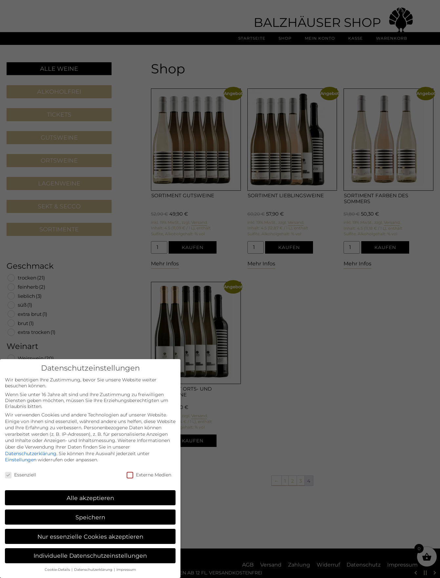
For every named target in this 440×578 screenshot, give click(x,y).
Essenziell (20, 469)
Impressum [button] (126, 564)
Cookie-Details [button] (58, 564)
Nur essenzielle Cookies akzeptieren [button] (90, 531)
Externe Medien (149, 469)
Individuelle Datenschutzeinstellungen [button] (90, 550)
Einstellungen (20, 454)
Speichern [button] (90, 511)
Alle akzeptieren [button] (90, 492)
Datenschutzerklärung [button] (93, 564)
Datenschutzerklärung (30, 448)
